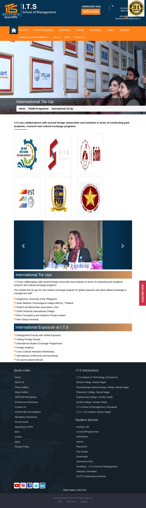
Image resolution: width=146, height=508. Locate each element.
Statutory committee (86, 471)
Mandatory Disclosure (26, 417)
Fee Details (82, 451)
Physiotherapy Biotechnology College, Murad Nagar (102, 387)
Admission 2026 (91, 6)
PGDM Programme (43, 30)
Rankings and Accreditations (33, 37)
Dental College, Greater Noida (91, 402)
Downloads (82, 456)
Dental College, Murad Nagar (91, 382)
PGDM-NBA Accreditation (28, 412)
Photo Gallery (22, 387)
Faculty (80, 30)
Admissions (65, 30)
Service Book (21, 422)
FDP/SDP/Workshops (26, 397)
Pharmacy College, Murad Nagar (93, 392)
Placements (95, 30)
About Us (23, 30)
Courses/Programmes (87, 431)
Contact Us (79, 37)
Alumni (57, 37)
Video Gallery (22, 392)
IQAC (17, 442)
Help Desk (71, 501)
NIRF (67, 37)
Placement (81, 446)
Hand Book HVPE (24, 427)
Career (18, 436)
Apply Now (91, 11)
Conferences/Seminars (26, 402)
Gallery (110, 30)
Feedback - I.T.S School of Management (96, 466)
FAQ (60, 501)
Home (22, 108)
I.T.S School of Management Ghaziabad (96, 407)
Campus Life (82, 426)
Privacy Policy (22, 446)
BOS (17, 432)
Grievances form (84, 461)
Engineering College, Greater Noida (94, 397)
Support (84, 501)
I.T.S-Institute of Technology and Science (97, 377)
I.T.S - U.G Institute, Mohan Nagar (93, 412)
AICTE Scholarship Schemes (91, 476)
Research (125, 30)
